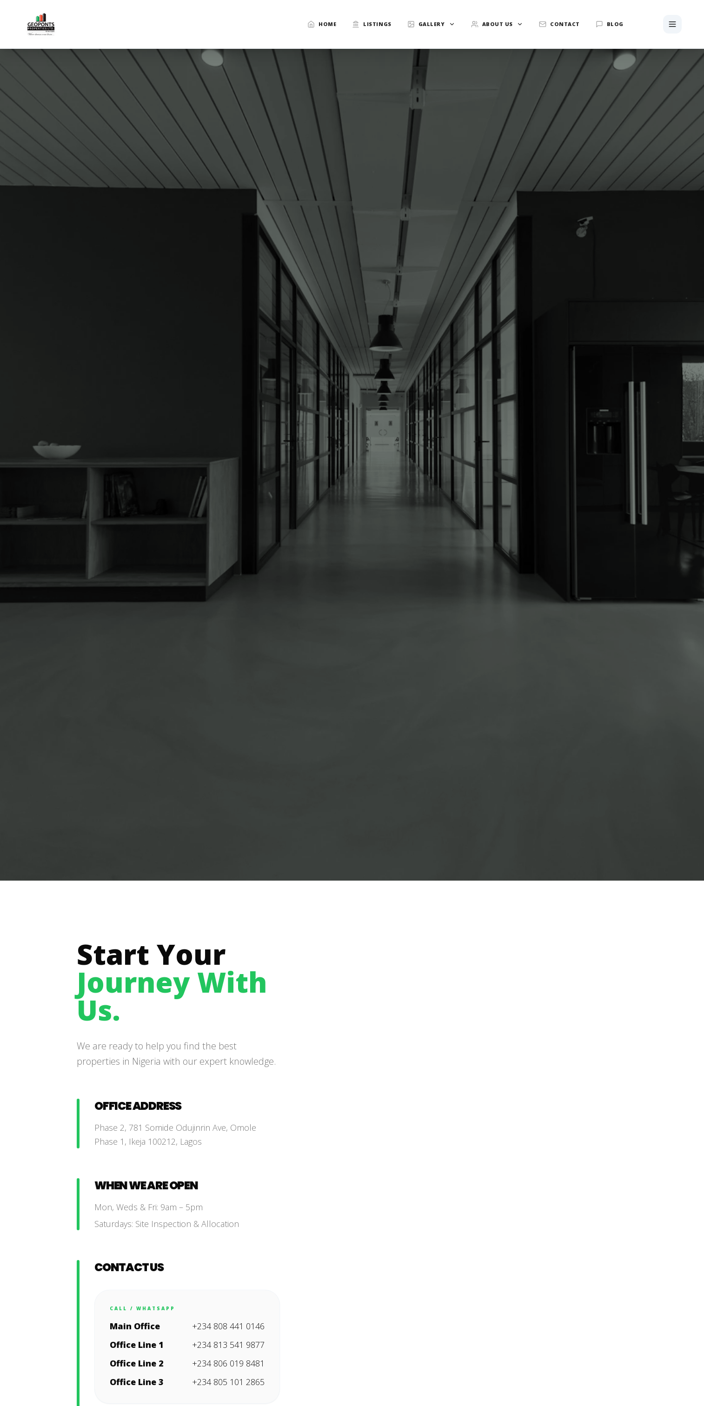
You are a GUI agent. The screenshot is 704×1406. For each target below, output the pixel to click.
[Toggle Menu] (672, 24)
